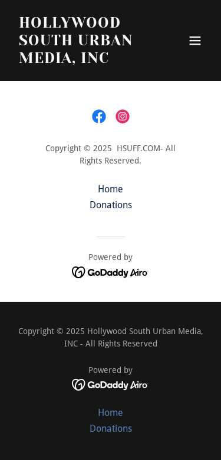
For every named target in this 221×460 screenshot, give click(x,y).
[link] (99, 116)
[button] (195, 40)
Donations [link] (111, 205)
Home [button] (110, 189)
